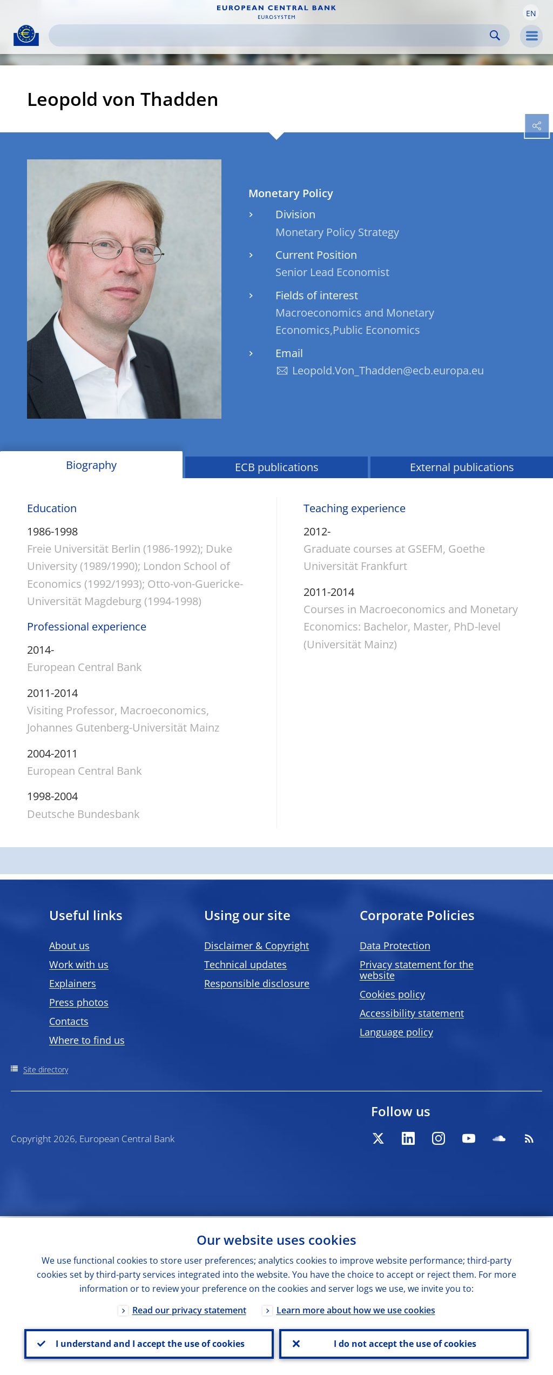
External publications (462, 467)
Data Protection (395, 945)
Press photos (79, 1002)
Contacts (69, 1021)
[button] (531, 12)
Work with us (79, 964)
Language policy (396, 1031)
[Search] (270, 35)
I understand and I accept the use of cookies (149, 1343)
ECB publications (277, 467)
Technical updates (245, 964)
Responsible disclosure (256, 983)
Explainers (72, 983)
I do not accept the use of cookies (404, 1343)
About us (69, 945)
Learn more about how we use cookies (355, 1308)
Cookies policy (392, 994)
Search (495, 35)
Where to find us (87, 1040)
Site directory (45, 1069)
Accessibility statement (412, 1013)
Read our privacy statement (189, 1308)
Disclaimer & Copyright (256, 945)
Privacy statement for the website (417, 970)
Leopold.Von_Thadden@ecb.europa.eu (388, 370)
